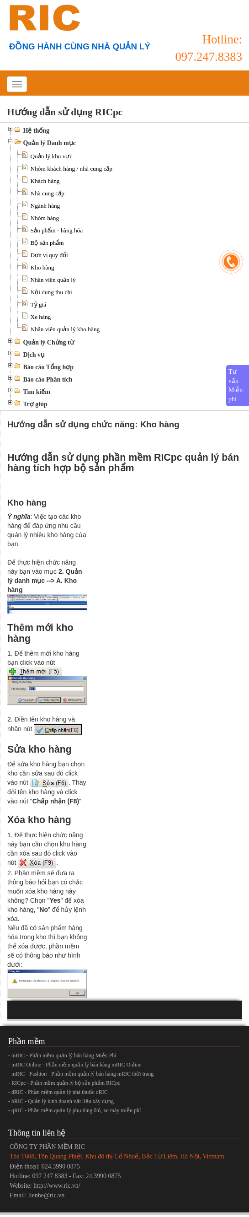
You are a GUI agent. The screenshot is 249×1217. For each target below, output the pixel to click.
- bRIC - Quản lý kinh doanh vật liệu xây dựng (61, 1101)
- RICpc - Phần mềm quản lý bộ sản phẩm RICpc (64, 1083)
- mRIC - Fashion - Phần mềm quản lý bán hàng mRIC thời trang (81, 1074)
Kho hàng (42, 267)
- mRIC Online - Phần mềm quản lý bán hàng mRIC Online (74, 1064)
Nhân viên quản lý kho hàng (65, 329)
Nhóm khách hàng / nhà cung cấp (71, 168)
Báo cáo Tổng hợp (48, 367)
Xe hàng (41, 316)
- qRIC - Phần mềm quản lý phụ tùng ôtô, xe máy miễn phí (74, 1110)
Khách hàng (45, 181)
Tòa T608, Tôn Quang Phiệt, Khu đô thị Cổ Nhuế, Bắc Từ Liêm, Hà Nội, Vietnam (117, 1156)
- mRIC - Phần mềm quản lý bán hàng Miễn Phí (62, 1055)
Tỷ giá (39, 304)
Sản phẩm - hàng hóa (57, 230)
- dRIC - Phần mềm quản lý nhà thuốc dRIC (58, 1092)
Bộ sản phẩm (47, 242)
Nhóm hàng (45, 218)
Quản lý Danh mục (49, 143)
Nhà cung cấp (47, 193)
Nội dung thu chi (51, 292)
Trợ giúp (35, 404)
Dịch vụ (34, 354)
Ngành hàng (45, 205)
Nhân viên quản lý (53, 279)
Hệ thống (36, 130)
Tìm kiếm (36, 391)
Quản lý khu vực (52, 156)
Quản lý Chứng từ (48, 342)
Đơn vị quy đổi (49, 255)
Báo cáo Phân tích (48, 379)
